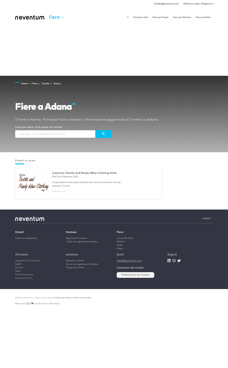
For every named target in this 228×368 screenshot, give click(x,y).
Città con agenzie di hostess (82, 241)
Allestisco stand (75, 261)
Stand (19, 232)
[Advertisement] (114, 49)
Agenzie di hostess (76, 238)
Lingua (207, 218)
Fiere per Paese (161, 17)
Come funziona (24, 274)
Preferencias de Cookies (135, 275)
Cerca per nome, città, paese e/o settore (39, 127)
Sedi (17, 271)
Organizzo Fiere (75, 267)
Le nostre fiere (125, 238)
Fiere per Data (203, 17)
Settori (121, 241)
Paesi (120, 248)
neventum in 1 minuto (27, 261)
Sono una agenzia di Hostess (82, 264)
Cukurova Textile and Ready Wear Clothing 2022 (84, 173)
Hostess (71, 232)
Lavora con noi (23, 278)
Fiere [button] (56, 17)
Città (120, 245)
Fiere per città (140, 17)
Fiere (120, 232)
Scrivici (19, 267)
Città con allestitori (26, 238)
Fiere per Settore (182, 17)
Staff (18, 264)
